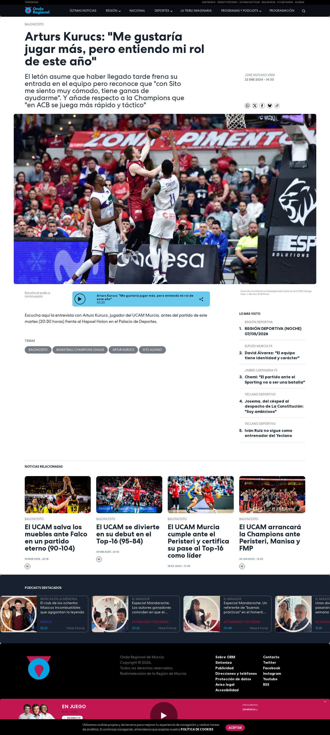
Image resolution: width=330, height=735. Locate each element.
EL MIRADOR (141, 599)
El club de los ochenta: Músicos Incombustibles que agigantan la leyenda (62, 607)
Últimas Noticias (249, 2)
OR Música (250, 709)
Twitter (269, 662)
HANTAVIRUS (208, 2)
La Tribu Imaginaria (196, 11)
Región (111, 11)
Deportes (162, 11)
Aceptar (235, 728)
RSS (266, 684)
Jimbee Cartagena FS (261, 370)
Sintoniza (223, 662)
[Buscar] (302, 11)
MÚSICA (46, 622)
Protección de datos (233, 679)
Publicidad (224, 668)
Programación (282, 11)
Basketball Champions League (80, 350)
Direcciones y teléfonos (236, 673)
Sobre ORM (225, 657)
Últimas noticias (83, 11)
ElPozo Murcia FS (258, 346)
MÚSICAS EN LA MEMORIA (58, 599)
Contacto (271, 657)
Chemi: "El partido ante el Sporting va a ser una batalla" (275, 379)
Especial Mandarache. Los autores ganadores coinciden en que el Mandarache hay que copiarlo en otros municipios (151, 607)
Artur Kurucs (123, 350)
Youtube (270, 679)
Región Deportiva (259, 322)
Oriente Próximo (227, 2)
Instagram (272, 673)
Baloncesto (34, 24)
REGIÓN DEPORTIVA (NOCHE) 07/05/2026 (273, 331)
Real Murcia (268, 2)
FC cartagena (285, 2)
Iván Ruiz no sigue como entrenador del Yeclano (268, 433)
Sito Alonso (152, 350)
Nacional (137, 11)
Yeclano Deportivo (260, 394)
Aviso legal (224, 684)
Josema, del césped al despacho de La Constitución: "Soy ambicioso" (274, 406)
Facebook (271, 668)
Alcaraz (299, 2)
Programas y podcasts (239, 11)
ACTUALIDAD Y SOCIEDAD (150, 622)
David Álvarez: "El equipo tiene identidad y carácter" (272, 355)
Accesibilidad (227, 690)
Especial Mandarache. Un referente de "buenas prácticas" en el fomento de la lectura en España (245, 607)
